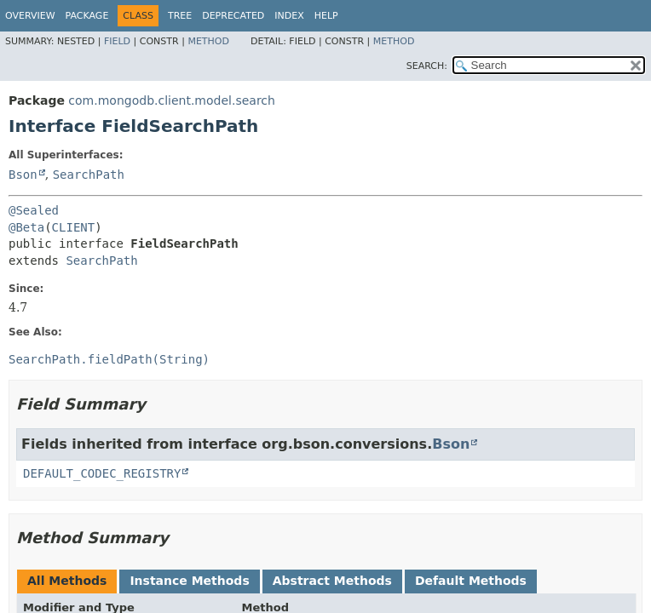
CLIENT (73, 227)
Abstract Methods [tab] (332, 580)
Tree (180, 15)
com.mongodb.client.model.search (171, 100)
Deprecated (233, 15)
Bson (23, 174)
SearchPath (88, 174)
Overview (30, 15)
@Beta (26, 227)
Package (87, 15)
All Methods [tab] (67, 580)
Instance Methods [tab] (189, 580)
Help (326, 15)
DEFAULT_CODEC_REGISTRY (102, 473)
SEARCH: (426, 66)
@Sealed (34, 210)
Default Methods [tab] (471, 580)
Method (208, 41)
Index (288, 15)
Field (117, 41)
